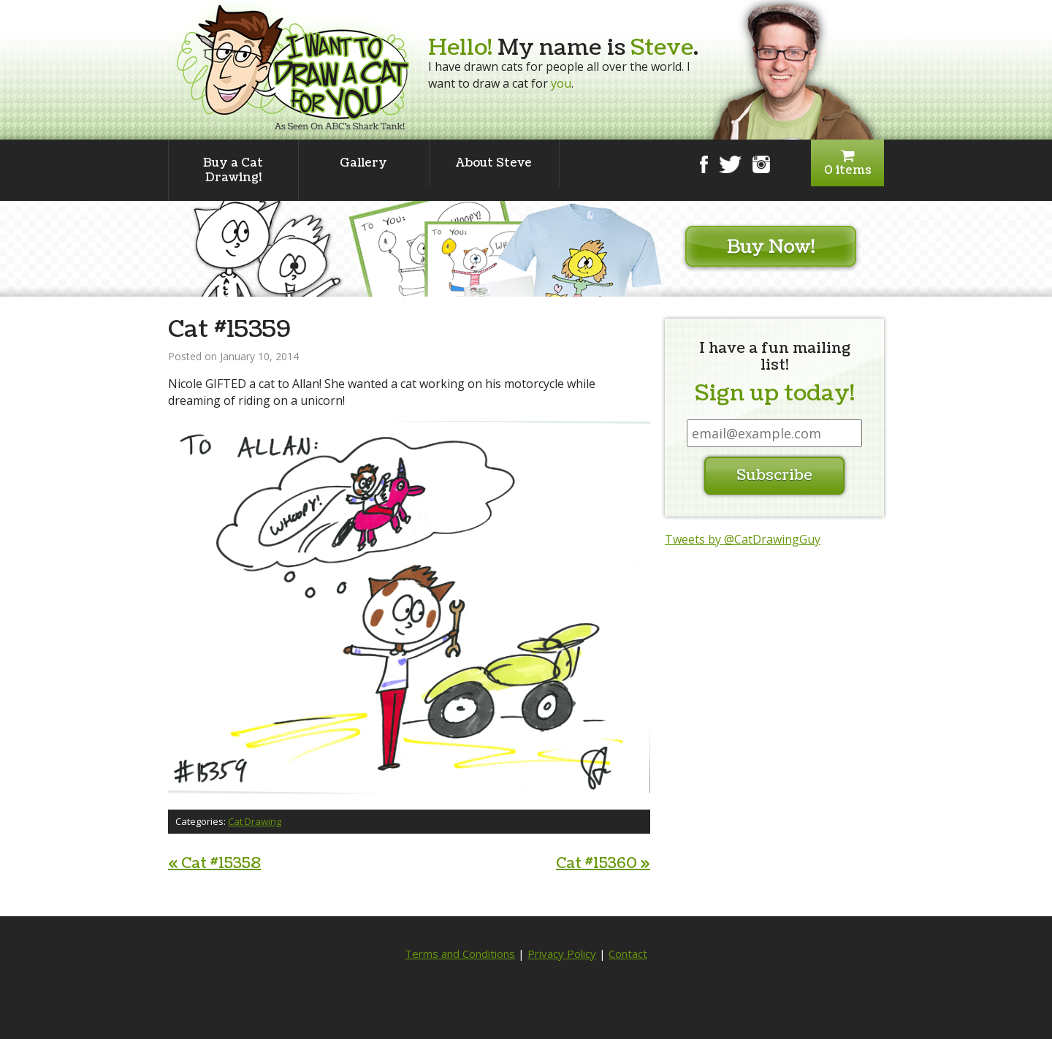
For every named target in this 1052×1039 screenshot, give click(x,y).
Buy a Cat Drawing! (233, 170)
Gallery (363, 163)
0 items (847, 163)
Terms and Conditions (460, 953)
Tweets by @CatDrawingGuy (742, 539)
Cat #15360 (603, 863)
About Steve (494, 163)
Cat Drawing (254, 821)
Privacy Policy (561, 953)
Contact (628, 953)
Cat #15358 (214, 863)
